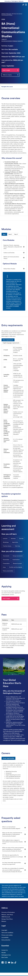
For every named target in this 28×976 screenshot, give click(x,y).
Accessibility (5, 937)
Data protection (5, 940)
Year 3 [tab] (16, 234)
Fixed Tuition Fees (21, 639)
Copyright (4, 930)
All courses (8, 13)
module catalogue (14, 304)
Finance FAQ (9, 647)
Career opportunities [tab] (8, 758)
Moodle (3, 952)
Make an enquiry (7, 75)
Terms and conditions (7, 932)
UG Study (3, 13)
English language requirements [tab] (11, 343)
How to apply (6, 70)
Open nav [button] (26, 5)
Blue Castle (4, 957)
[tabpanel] (14, 274)
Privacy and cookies (7, 935)
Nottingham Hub (6, 955)
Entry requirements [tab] (8, 340)
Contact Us (4, 950)
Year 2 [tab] (10, 234)
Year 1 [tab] (4, 234)
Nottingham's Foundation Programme (14, 500)
